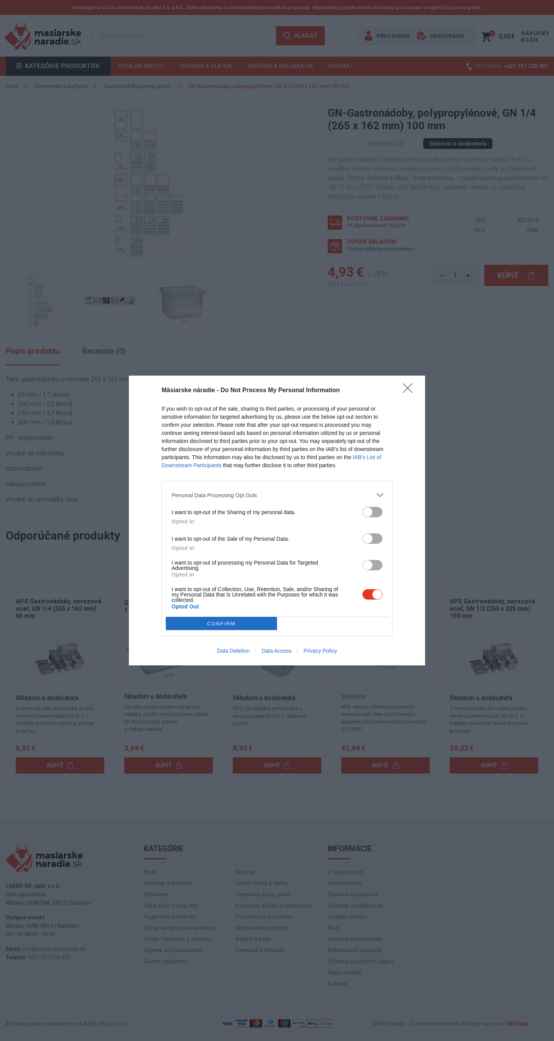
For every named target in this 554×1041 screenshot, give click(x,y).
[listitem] (277, 495)
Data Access (277, 651)
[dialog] (277, 520)
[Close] (410, 390)
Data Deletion (233, 651)
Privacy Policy (320, 651)
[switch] (372, 512)
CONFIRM (221, 623)
